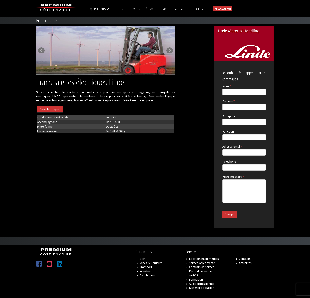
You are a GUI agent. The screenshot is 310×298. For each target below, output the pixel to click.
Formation (196, 279)
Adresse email (232, 146)
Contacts (245, 259)
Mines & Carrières (150, 263)
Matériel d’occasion (201, 288)
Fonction (228, 131)
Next (169, 50)
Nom (226, 86)
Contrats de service (201, 267)
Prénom (228, 101)
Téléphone (229, 161)
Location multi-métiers (204, 259)
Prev (41, 50)
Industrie (145, 271)
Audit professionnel (201, 284)
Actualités (245, 263)
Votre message (233, 177)
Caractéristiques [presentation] (50, 109)
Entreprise (228, 116)
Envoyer (230, 214)
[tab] (50, 109)
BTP (142, 259)
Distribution (147, 275)
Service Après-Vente (202, 263)
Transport (145, 267)
